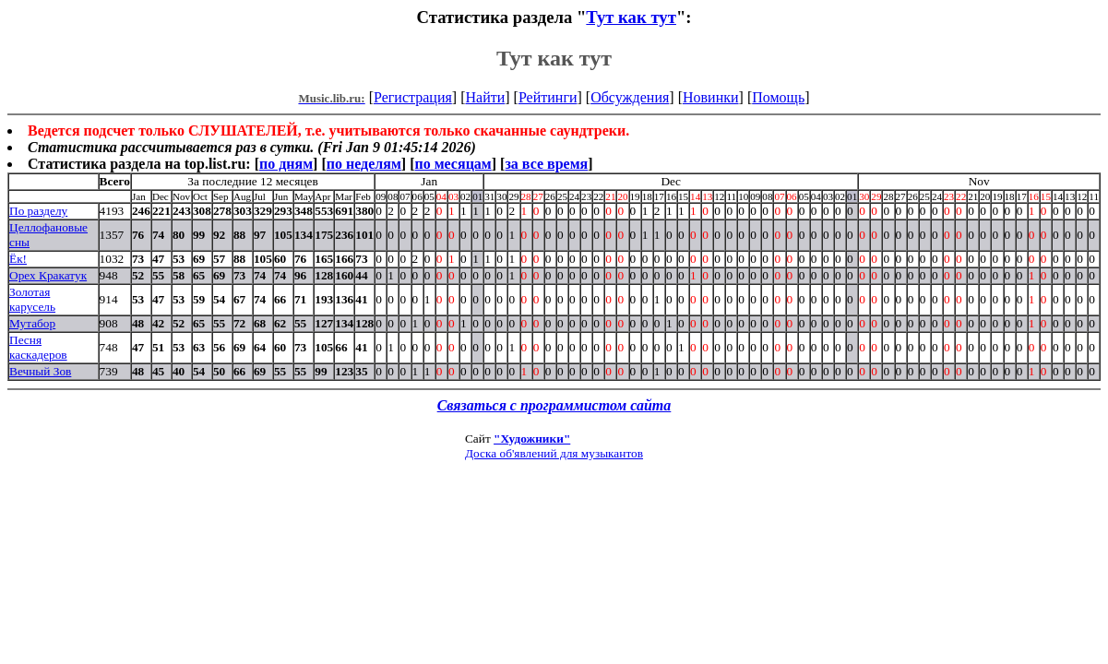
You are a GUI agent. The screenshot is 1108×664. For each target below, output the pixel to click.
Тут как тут (631, 17)
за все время (546, 164)
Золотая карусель (32, 299)
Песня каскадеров (38, 347)
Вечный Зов (40, 371)
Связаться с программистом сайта (554, 405)
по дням (286, 164)
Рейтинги (548, 97)
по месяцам (452, 164)
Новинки (711, 97)
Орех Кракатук (48, 275)
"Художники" (532, 438)
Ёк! (18, 259)
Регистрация (413, 97)
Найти (485, 97)
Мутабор (32, 323)
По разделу (38, 211)
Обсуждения (629, 97)
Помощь (778, 97)
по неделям (364, 164)
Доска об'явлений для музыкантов (554, 453)
